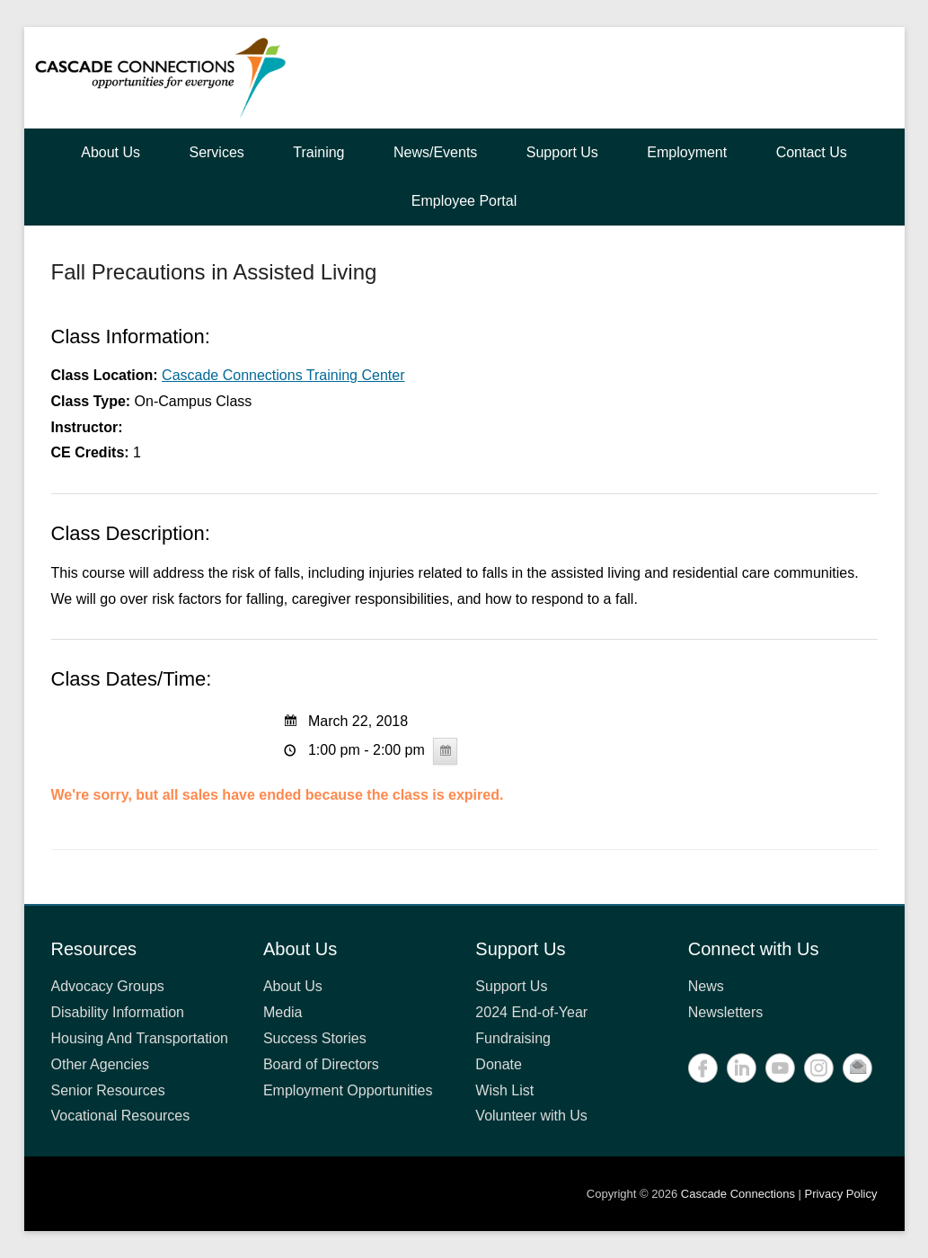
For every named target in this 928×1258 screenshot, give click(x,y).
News (706, 986)
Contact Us (811, 152)
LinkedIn (741, 1068)
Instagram (819, 1068)
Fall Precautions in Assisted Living (214, 272)
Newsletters (726, 1012)
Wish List (504, 1090)
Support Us (562, 152)
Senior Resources (108, 1090)
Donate (498, 1064)
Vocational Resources (120, 1115)
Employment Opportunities (348, 1090)
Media (283, 1012)
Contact (857, 1068)
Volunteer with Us (531, 1115)
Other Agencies (100, 1064)
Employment (687, 152)
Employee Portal (464, 200)
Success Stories (315, 1038)
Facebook (703, 1068)
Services (216, 152)
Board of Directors (321, 1064)
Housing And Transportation (139, 1038)
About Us (110, 152)
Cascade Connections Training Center (283, 375)
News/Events (435, 152)
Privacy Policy (841, 1193)
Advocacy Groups (107, 986)
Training (318, 152)
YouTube (780, 1068)
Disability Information (118, 1012)
